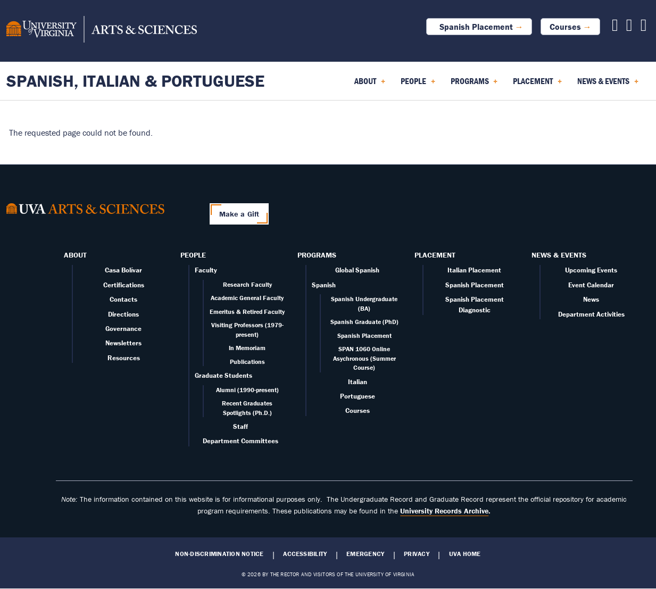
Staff (240, 426)
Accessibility (305, 554)
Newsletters (123, 342)
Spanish (324, 284)
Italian (357, 381)
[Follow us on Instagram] (644, 27)
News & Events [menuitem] (608, 85)
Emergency (365, 554)
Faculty (206, 270)
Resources (123, 357)
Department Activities (591, 314)
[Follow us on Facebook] (615, 27)
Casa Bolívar (123, 270)
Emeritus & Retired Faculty (247, 312)
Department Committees (240, 440)
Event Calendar (591, 284)
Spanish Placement (474, 26)
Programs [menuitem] (474, 85)
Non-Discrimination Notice (219, 554)
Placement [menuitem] (537, 85)
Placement (434, 255)
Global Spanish (357, 270)
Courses (565, 26)
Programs (316, 255)
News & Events (559, 255)
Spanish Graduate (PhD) (364, 322)
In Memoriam (247, 348)
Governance (123, 328)
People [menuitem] (417, 85)
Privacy (416, 554)
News (591, 299)
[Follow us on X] (629, 27)
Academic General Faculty (247, 298)
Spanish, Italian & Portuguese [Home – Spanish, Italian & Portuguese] (135, 80)
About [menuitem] (369, 85)
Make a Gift (239, 214)
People (193, 255)
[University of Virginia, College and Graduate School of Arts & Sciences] (101, 31)
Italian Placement (474, 270)
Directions (123, 314)
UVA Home (465, 554)
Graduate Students (223, 375)
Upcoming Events (591, 270)
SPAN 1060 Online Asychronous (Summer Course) (364, 358)
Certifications (123, 284)
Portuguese (357, 396)
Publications (247, 362)
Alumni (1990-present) (247, 390)
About (75, 255)
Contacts (123, 299)
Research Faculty (247, 284)
